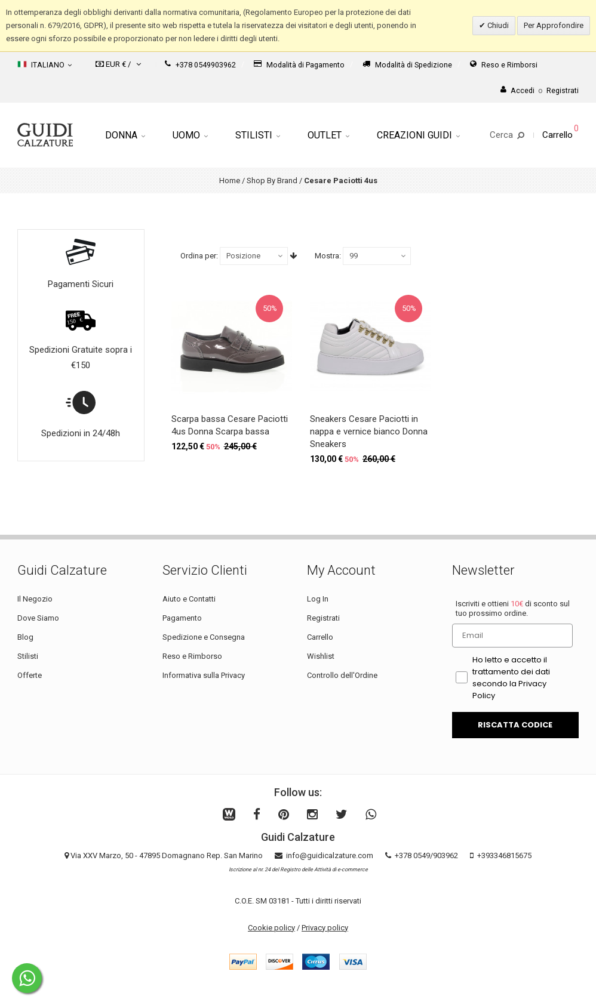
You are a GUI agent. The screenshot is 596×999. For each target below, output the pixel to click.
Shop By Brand (272, 180)
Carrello (320, 637)
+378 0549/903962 (426, 855)
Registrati (323, 617)
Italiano (44, 64)
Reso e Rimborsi (503, 64)
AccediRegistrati (539, 90)
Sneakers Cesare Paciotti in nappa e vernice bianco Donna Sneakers (369, 431)
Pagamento (182, 617)
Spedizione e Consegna (203, 637)
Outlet (328, 135)
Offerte (29, 675)
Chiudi (497, 25)
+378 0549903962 (200, 64)
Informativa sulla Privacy (203, 675)
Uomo (190, 135)
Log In (317, 598)
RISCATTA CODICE (515, 724)
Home (229, 180)
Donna (125, 135)
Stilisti (257, 135)
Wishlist (320, 656)
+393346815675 (504, 855)
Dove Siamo (38, 617)
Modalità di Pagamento (299, 64)
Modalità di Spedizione (407, 64)
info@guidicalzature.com (329, 855)
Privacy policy (325, 927)
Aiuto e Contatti (189, 598)
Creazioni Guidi (418, 135)
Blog (25, 637)
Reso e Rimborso (192, 656)
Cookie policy (271, 927)
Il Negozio (35, 598)
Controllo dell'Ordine (342, 675)
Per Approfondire (553, 25)
